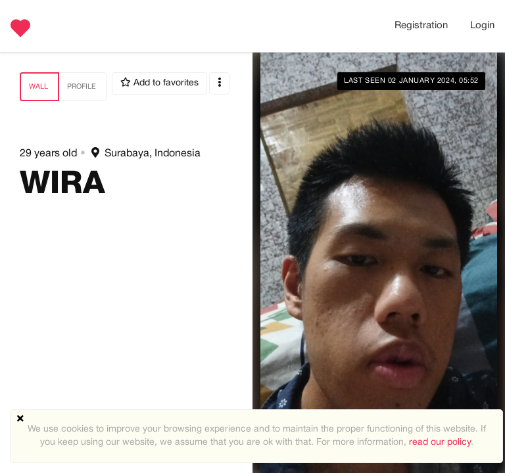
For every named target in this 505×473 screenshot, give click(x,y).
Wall (38, 86)
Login (482, 25)
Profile (81, 86)
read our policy (440, 442)
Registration (421, 25)
